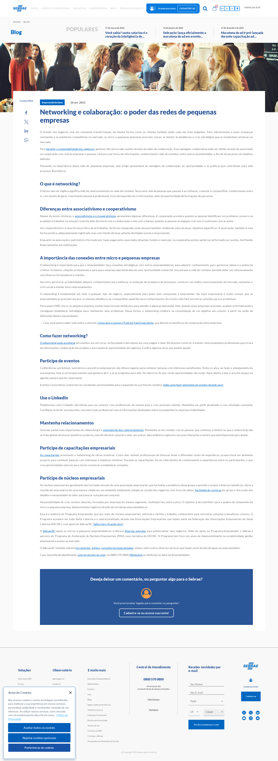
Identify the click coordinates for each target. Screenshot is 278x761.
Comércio (56, 684)
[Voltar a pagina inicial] (21, 8)
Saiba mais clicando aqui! (108, 524)
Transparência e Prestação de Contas (103, 741)
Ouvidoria (153, 710)
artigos (96, 548)
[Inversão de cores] (237, 8)
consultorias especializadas (117, 548)
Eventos (90, 689)
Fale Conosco (153, 699)
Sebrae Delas (92, 684)
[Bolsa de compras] (214, 8)
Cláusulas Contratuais (97, 715)
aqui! (193, 384)
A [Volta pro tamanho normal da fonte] (232, 8)
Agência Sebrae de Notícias (99, 705)
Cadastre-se (187, 8)
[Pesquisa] (205, 8)
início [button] (34, 8)
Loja (89, 694)
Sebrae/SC (49, 531)
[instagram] (251, 718)
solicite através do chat (91, 554)
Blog (89, 699)
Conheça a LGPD (94, 731)
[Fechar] (70, 692)
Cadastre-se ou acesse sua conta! (146, 613)
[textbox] (208, 701)
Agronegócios (58, 679)
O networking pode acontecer (57, 342)
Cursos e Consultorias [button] (55, 8)
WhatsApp (136, 554)
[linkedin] (258, 713)
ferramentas (83, 548)
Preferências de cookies (39, 747)
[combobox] (206, 702)
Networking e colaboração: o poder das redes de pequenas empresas (128, 116)
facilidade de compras (208, 490)
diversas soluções (135, 531)
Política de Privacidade (97, 720)
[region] (39, 723)
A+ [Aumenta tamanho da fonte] (222, 8)
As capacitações (49, 455)
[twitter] (251, 713)
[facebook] (244, 713)
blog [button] (113, 8)
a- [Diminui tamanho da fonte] (227, 8)
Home (16, 21)
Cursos (21, 684)
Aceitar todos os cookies (39, 727)
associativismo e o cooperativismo (95, 216)
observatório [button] (98, 8)
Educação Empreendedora (98, 679)
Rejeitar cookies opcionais (39, 738)
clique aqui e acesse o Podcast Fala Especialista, (125, 322)
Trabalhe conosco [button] (131, 8)
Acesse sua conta (166, 8)
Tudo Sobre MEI (24, 679)
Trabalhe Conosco (95, 710)
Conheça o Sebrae (95, 736)
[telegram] (258, 718)
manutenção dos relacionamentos (123, 430)
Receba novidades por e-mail (206, 724)
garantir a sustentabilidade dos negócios (70, 149)
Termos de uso (93, 725)
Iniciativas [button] (79, 8)
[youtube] (244, 718)
